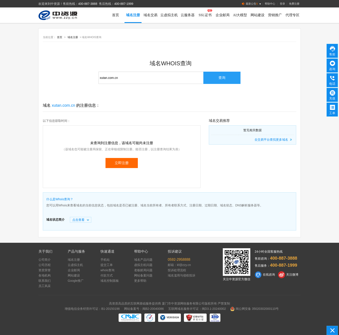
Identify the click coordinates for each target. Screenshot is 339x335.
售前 (332, 50)
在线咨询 (265, 274)
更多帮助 (140, 280)
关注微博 (288, 274)
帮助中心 (270, 3)
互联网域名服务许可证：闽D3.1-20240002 (197, 308)
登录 (282, 3)
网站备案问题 (143, 275)
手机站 (105, 259)
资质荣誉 (44, 270)
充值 (332, 94)
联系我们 (44, 280)
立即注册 (122, 163)
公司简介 (44, 259)
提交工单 (106, 265)
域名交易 (150, 15)
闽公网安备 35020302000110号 (254, 308)
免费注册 (294, 3)
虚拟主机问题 (143, 265)
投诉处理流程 (177, 270)
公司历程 (44, 265)
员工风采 (44, 286)
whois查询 (107, 270)
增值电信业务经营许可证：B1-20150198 (92, 308)
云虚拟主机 (169, 15)
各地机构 (44, 275)
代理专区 (292, 15)
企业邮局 (223, 15)
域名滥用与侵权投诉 (181, 275)
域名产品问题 (143, 259)
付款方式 (106, 275)
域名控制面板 (109, 280)
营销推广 (275, 15)
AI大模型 (240, 15)
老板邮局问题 (143, 270)
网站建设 (258, 15)
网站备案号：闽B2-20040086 (144, 308)
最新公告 (252, 4)
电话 (332, 79)
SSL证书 (205, 15)
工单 (332, 109)
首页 (115, 15)
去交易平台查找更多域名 (273, 139)
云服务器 (188, 15)
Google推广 (76, 280)
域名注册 (133, 15)
